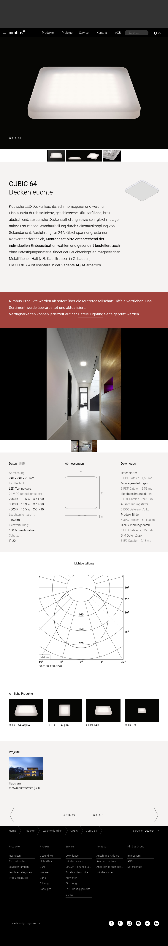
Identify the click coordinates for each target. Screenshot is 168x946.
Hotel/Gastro (47, 861)
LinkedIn (156, 923)
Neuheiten (15, 855)
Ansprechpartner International (109, 867)
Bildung (44, 883)
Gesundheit (46, 855)
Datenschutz (134, 867)
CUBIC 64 (91, 830)
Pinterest (120, 923)
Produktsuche (17, 861)
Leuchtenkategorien (20, 872)
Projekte (67, 32)
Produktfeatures (18, 877)
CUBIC (74, 830)
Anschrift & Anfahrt (107, 855)
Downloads (72, 855)
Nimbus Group (135, 846)
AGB (118, 32)
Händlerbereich (74, 861)
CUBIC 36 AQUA (58, 725)
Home (12, 830)
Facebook (111, 923)
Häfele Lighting (90, 314)
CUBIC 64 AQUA (19, 725)
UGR (22, 463)
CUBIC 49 (92, 725)
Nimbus (4, 31)
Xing (147, 923)
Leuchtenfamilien (52, 830)
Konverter (71, 877)
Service (83, 32)
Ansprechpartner (106, 861)
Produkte (48, 32)
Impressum (133, 855)
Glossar (70, 894)
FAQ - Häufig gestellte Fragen (79, 889)
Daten (13, 463)
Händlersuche (104, 872)
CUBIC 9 (130, 725)
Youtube (138, 923)
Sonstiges (45, 889)
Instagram (129, 923)
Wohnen (45, 872)
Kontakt (102, 32)
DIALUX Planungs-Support (79, 867)
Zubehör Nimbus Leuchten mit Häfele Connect (79, 872)
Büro (42, 867)
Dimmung (71, 883)
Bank (43, 877)
